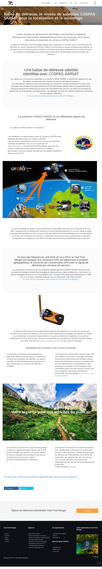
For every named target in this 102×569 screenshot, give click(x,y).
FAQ (71, 3)
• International (56, 537)
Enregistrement (63, 3)
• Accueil (6, 533)
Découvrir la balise (45, 3)
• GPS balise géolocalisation (36, 539)
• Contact (6, 541)
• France (54, 535)
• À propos (7, 535)
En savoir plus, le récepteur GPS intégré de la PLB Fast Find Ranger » (51, 279)
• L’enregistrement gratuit (59, 533)
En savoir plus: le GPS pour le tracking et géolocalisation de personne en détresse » (41, 477)
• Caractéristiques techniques (36, 545)
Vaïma (11, 558)
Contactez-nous (84, 3)
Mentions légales (21, 558)
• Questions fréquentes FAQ (35, 547)
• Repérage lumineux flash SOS (36, 543)
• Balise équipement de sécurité (37, 535)
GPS (55, 3)
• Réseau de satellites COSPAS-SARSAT (39, 537)
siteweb (72, 467)
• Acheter (6, 539)
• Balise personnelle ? (34, 533)
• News (6, 537)
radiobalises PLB (18, 146)
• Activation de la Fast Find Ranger (37, 541)
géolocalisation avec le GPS (52, 341)
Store (76, 3)
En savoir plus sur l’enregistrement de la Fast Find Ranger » (51, 96)
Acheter (87, 510)
